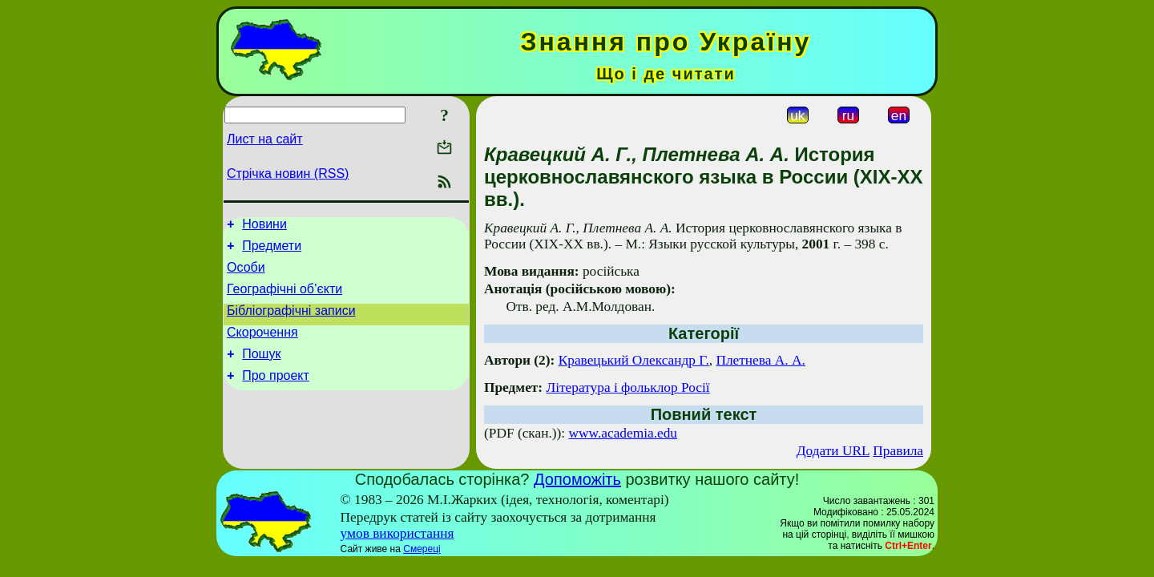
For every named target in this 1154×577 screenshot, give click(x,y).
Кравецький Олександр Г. (634, 360)
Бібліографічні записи (291, 322)
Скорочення (262, 346)
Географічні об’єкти (284, 298)
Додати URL (833, 450)
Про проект (275, 394)
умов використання (397, 533)
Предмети (271, 250)
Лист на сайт (265, 139)
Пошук (261, 370)
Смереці (421, 549)
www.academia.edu (623, 433)
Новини (264, 226)
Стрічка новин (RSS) (288, 173)
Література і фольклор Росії (627, 387)
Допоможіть (577, 479)
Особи (246, 274)
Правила (898, 450)
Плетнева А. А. (760, 360)
